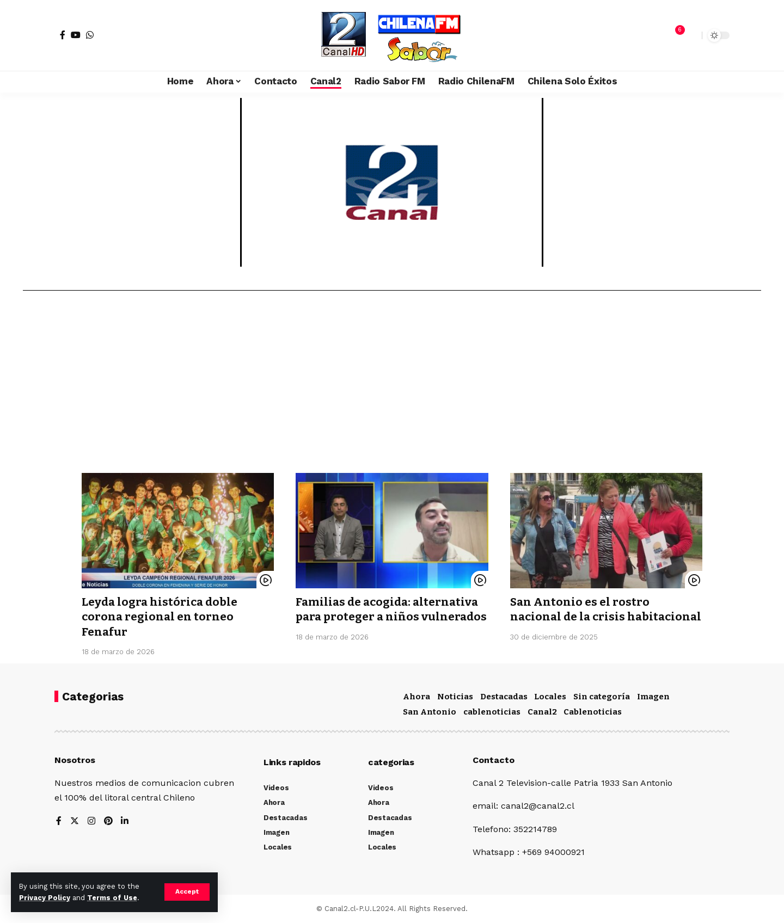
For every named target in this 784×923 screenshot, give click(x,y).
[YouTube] (75, 34)
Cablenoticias (593, 712)
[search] (690, 35)
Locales (550, 697)
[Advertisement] (392, 386)
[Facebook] (62, 34)
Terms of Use (112, 898)
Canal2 (542, 712)
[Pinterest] (108, 821)
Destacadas (504, 697)
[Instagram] (91, 821)
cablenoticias (491, 712)
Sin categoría (601, 697)
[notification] (674, 35)
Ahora (416, 697)
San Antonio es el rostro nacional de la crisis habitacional (580, 617)
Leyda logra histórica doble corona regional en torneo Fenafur (161, 617)
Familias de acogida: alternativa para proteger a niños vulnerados (389, 617)
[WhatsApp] (89, 34)
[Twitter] (75, 821)
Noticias (455, 697)
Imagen (653, 697)
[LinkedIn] (125, 821)
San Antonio (429, 712)
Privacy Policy (44, 898)
